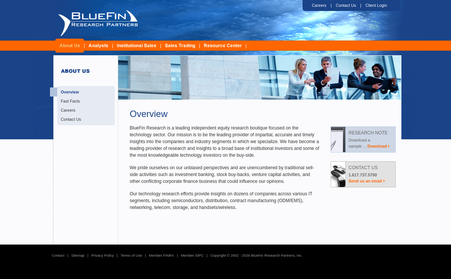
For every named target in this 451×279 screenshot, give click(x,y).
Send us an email (365, 181)
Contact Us (346, 5)
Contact (58, 255)
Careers (319, 5)
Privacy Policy (102, 255)
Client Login (376, 5)
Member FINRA (161, 255)
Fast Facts (70, 101)
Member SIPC (192, 255)
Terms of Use (131, 255)
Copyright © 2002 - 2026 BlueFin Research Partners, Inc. (256, 255)
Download (377, 146)
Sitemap (77, 255)
